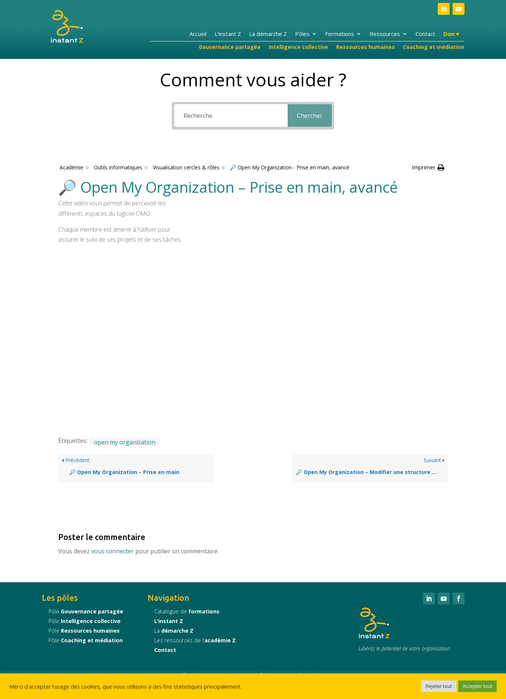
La (174, 630)
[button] (428, 167)
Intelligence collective (298, 47)
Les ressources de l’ (195, 640)
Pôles (302, 34)
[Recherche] (231, 115)
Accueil (197, 34)
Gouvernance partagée (230, 47)
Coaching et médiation (433, 47)
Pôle (86, 611)
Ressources (385, 34)
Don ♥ (451, 34)
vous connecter (112, 551)
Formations (339, 34)
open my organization (124, 442)
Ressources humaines (365, 47)
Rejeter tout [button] (439, 686)
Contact (425, 34)
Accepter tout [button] (477, 686)
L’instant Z (228, 34)
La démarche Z (268, 34)
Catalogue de (186, 611)
